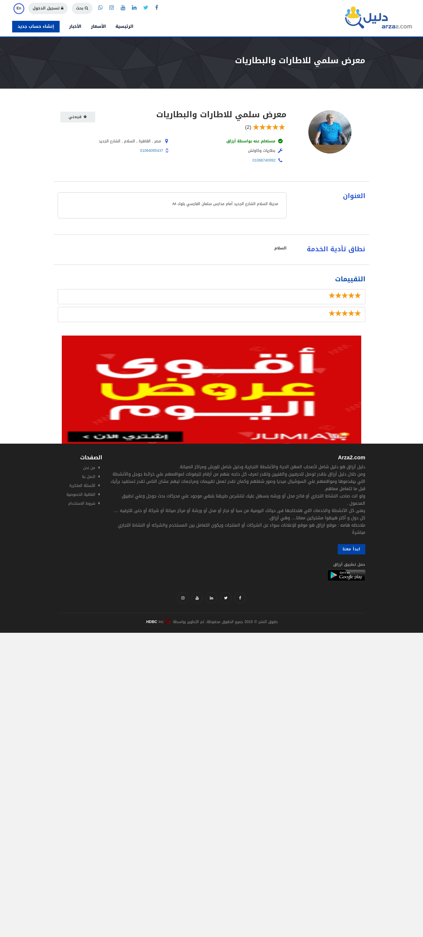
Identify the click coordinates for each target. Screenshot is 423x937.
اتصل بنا (88, 476)
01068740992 (264, 160)
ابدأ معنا (351, 549)
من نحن (89, 467)
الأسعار (98, 26)
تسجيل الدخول (48, 8)
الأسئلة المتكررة (82, 485)
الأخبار (75, 26)
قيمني (78, 117)
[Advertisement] (162, 670)
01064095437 (151, 150)
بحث (82, 8)
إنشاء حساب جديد (36, 26)
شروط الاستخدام (81, 503)
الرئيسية (124, 26)
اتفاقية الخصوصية (80, 494)
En (18, 8)
